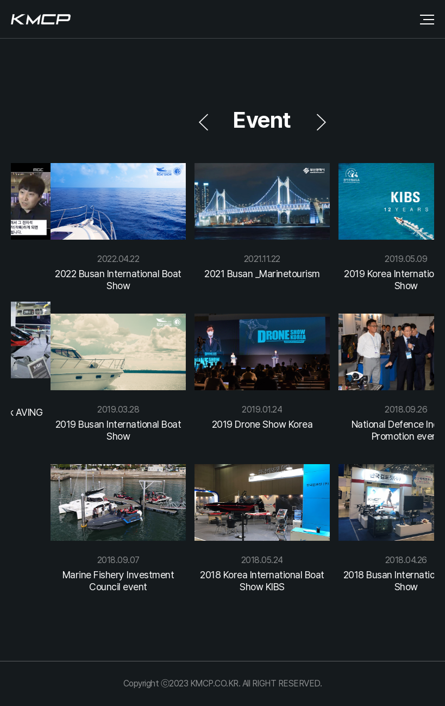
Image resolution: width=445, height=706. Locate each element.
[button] (226, 120)
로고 (41, 19)
